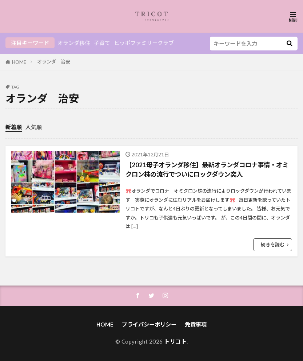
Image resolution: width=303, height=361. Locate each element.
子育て (102, 43)
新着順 (13, 127)
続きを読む (272, 244)
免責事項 (196, 324)
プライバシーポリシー (149, 324)
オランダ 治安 (53, 62)
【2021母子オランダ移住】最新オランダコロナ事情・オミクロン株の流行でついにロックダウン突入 (208, 169)
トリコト (175, 341)
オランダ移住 (73, 43)
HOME (19, 62)
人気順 (33, 127)
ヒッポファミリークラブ (144, 43)
